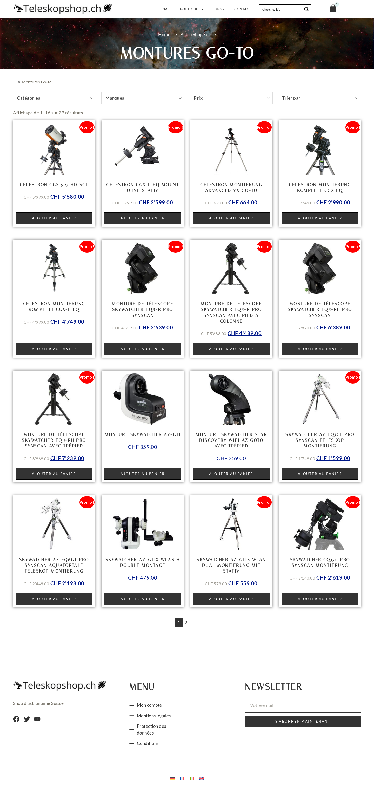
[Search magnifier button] (306, 9)
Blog (219, 9)
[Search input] (281, 9)
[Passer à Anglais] (202, 778)
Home (164, 9)
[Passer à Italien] (192, 778)
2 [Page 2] (186, 622)
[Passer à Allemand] (172, 778)
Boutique (192, 9)
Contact (242, 9)
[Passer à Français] (182, 778)
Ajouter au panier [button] (54, 218)
